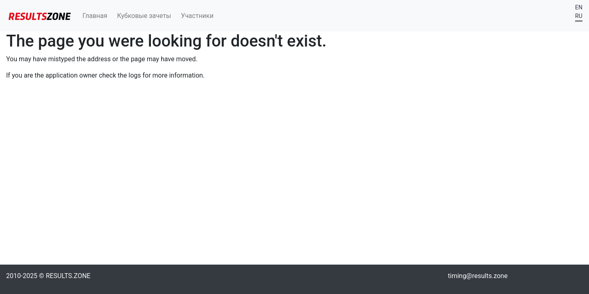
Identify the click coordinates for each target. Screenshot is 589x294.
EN (578, 7)
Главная (95, 16)
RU (578, 16)
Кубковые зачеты (144, 16)
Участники (197, 16)
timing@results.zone (478, 276)
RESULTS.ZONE (68, 276)
